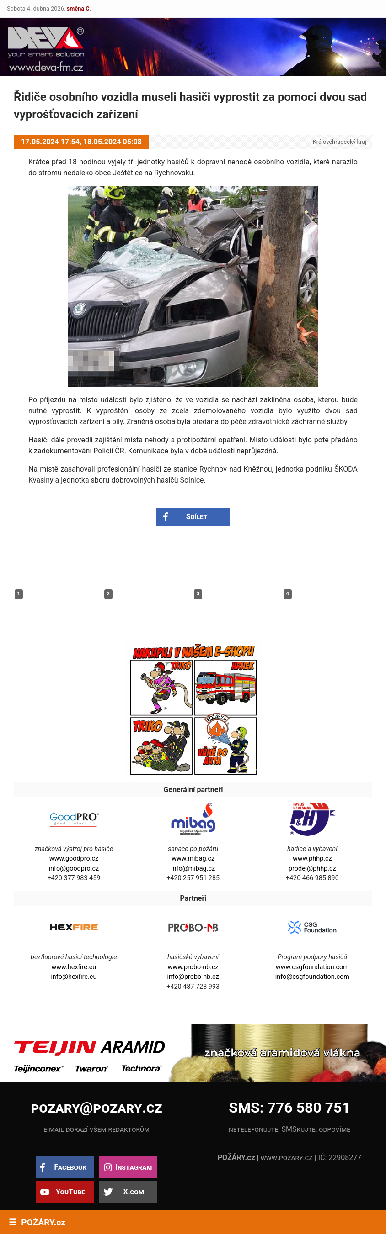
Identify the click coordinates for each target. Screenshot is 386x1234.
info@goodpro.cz (74, 868)
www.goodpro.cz (73, 858)
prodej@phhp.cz (312, 868)
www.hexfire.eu (73, 967)
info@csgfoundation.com (312, 977)
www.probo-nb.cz (193, 967)
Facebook (70, 1167)
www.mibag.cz (193, 858)
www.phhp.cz (312, 858)
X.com (133, 1191)
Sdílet (197, 516)
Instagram (133, 1167)
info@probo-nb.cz (193, 977)
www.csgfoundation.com (312, 967)
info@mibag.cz (193, 868)
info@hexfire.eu (73, 977)
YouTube (70, 1191)
